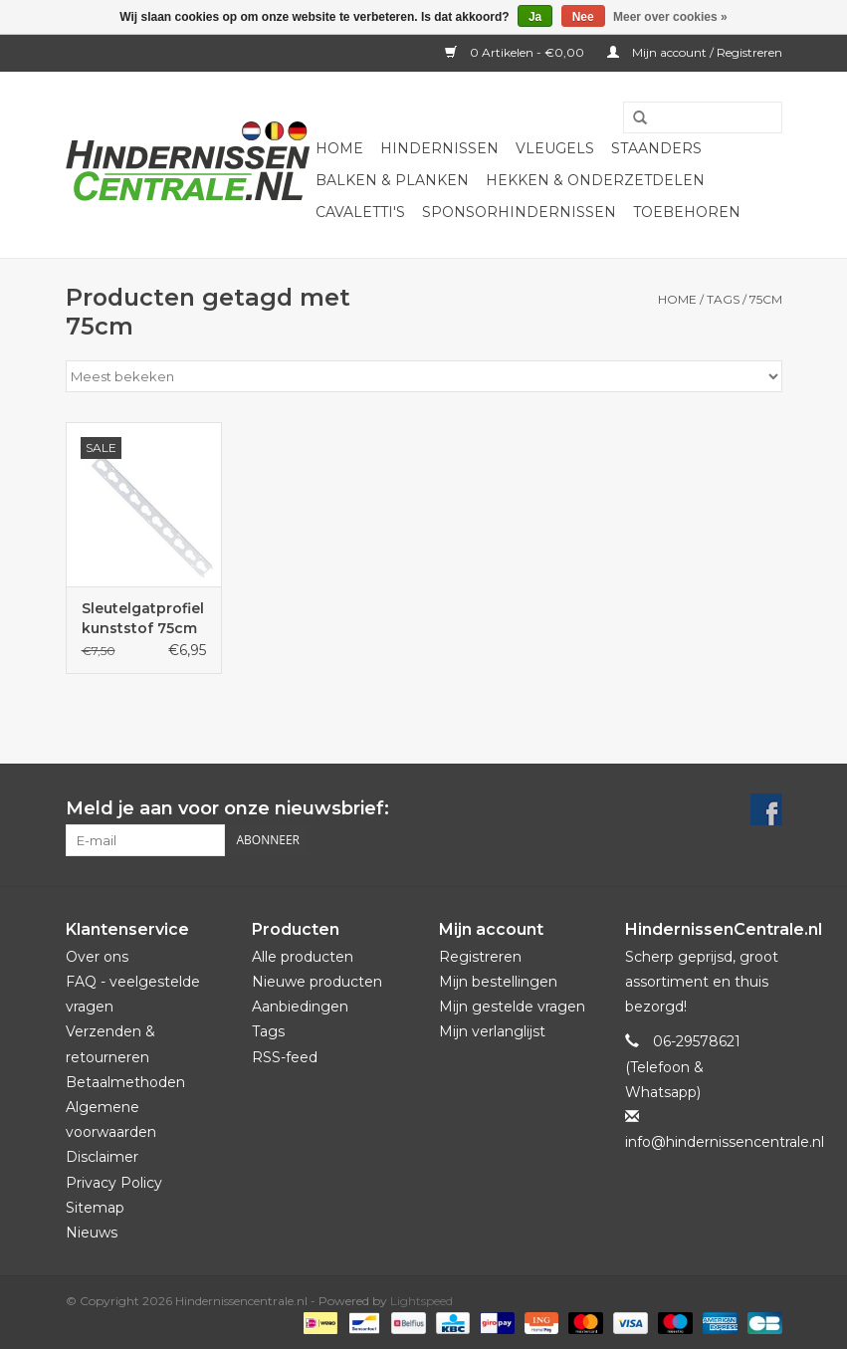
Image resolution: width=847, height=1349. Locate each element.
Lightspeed (421, 1300)
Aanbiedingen (300, 1006)
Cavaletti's (360, 212)
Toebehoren (687, 212)
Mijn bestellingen (498, 982)
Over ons (97, 957)
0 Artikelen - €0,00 (516, 52)
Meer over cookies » (670, 17)
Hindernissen (439, 148)
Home (339, 148)
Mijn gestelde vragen (512, 1006)
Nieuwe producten (317, 982)
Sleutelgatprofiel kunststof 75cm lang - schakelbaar (143, 618)
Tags (723, 299)
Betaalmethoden (125, 1082)
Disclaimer (102, 1157)
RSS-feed (285, 1057)
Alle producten (302, 957)
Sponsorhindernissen (519, 212)
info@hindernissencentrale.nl (724, 1142)
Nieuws (91, 1232)
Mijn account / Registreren (694, 52)
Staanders (656, 148)
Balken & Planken (392, 180)
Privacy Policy (114, 1183)
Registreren (480, 957)
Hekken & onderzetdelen (595, 180)
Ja (535, 17)
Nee (583, 17)
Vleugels (555, 148)
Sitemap (95, 1208)
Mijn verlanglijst (492, 1031)
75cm (765, 299)
